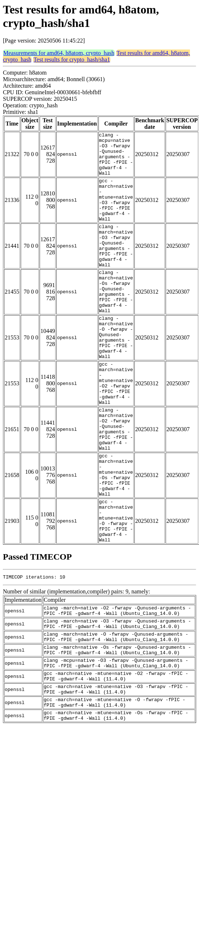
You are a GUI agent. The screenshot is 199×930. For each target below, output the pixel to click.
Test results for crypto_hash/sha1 (71, 59)
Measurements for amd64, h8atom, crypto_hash (58, 53)
